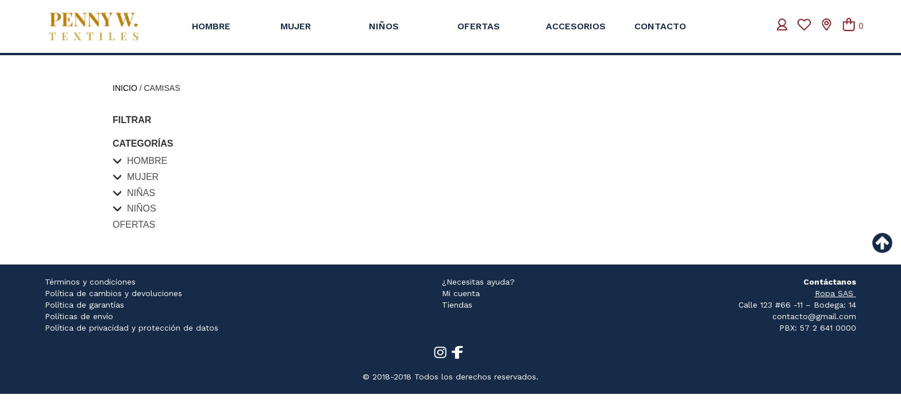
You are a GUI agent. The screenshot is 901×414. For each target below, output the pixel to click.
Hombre (147, 161)
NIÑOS (384, 26)
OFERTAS (478, 26)
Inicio (125, 88)
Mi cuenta (461, 293)
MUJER (295, 26)
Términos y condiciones (90, 281)
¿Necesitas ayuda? (478, 281)
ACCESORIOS (576, 26)
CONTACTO (660, 26)
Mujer (143, 177)
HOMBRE (211, 26)
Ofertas (134, 224)
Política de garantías (84, 304)
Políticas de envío (79, 316)
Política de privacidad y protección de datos (131, 327)
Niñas (141, 193)
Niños (141, 208)
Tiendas (457, 304)
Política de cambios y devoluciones (113, 293)
